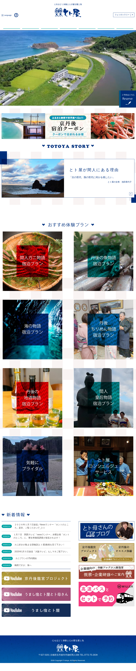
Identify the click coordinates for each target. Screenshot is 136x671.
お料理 (30, 24)
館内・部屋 (49, 24)
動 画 (87, 24)
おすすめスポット (106, 24)
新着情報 (11, 24)
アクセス (125, 24)
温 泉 (68, 24)
